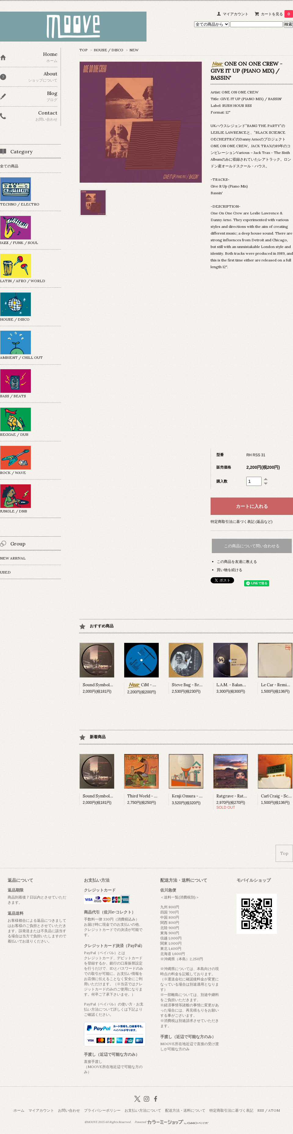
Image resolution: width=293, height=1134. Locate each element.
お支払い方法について (143, 1110)
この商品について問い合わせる (252, 546)
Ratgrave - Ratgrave (235, 796)
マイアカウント (235, 14)
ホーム (18, 1110)
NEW (134, 50)
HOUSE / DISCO (108, 50)
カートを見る (277, 14)
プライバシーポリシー (102, 1110)
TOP (83, 50)
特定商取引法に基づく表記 (231, 1110)
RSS (260, 1110)
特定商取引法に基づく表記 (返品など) (242, 521)
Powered (172, 1122)
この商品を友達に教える (237, 561)
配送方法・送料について (185, 1110)
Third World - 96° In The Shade (156, 796)
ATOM (274, 1110)
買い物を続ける (229, 569)
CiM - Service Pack (152, 684)
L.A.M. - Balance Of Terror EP (244, 684)
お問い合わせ (69, 1110)
